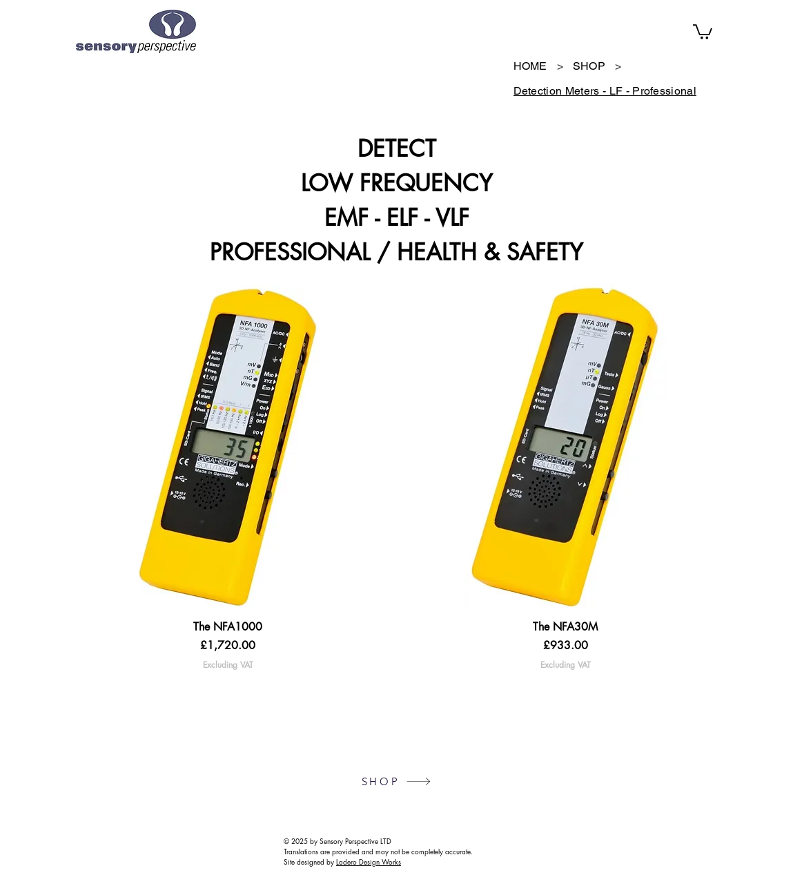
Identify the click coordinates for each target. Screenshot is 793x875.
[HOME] (530, 66)
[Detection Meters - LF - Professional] (605, 91)
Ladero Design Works (368, 861)
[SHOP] (589, 66)
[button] (702, 31)
